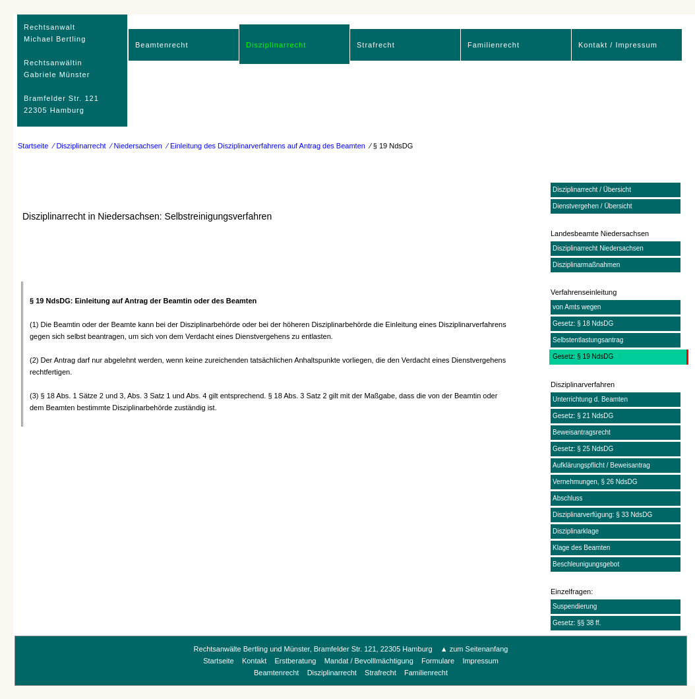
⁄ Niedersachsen (136, 146)
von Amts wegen (577, 307)
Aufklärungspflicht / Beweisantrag (601, 465)
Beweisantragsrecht (582, 432)
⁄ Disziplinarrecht (79, 146)
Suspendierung (575, 606)
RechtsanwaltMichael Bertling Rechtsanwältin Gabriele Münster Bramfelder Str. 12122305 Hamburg (61, 68)
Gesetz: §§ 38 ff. (577, 622)
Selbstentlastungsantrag (588, 340)
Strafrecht (376, 45)
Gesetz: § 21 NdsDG (583, 415)
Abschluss (568, 498)
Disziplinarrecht (276, 45)
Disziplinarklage (576, 531)
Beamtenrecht (161, 45)
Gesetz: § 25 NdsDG (583, 448)
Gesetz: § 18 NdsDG (583, 323)
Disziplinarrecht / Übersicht (592, 189)
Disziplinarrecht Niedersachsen (598, 248)
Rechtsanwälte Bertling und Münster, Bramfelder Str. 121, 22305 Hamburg (313, 649)
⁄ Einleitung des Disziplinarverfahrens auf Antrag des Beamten (266, 146)
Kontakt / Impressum (617, 45)
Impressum (480, 661)
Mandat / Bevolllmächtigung (368, 661)
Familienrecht (494, 45)
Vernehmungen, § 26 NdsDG (595, 481)
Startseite (33, 146)
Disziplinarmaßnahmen (586, 264)
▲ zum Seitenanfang (474, 649)
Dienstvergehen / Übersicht (592, 206)
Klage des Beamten (581, 547)
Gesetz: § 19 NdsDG (583, 356)
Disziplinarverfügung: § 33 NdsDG (602, 514)
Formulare (437, 661)
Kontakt (254, 661)
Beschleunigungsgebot (586, 564)
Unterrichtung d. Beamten (590, 399)
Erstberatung (295, 661)
